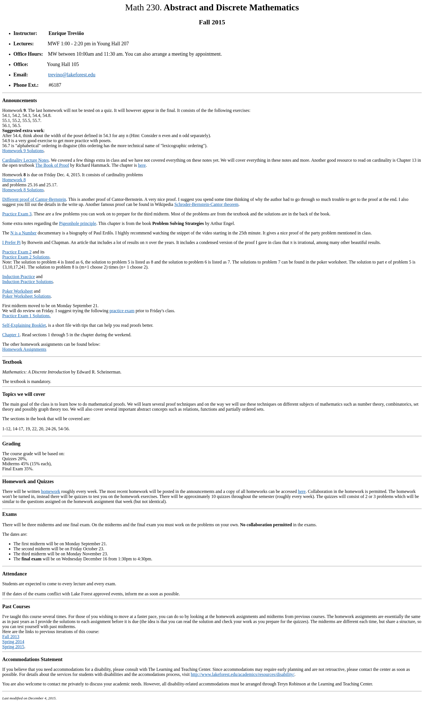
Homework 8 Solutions (23, 189)
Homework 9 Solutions (23, 150)
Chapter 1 (11, 334)
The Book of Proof (52, 165)
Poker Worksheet (17, 291)
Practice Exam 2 (17, 252)
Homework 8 (14, 179)
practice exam (121, 310)
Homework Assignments (24, 349)
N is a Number (23, 233)
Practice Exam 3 (17, 214)
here (142, 165)
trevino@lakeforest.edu (71, 74)
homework (50, 491)
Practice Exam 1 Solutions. (26, 315)
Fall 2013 (10, 636)
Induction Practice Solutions (27, 281)
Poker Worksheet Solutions (26, 296)
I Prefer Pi (11, 242)
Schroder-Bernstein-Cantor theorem (206, 204)
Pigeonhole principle (77, 223)
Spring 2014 (13, 641)
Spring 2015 (13, 646)
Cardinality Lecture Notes (25, 160)
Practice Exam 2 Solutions (26, 257)
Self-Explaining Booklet (24, 325)
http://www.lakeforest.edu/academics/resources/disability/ (242, 674)
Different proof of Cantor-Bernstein (34, 199)
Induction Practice (18, 276)
